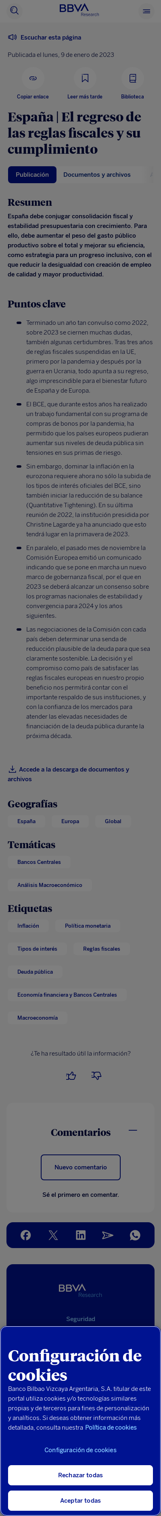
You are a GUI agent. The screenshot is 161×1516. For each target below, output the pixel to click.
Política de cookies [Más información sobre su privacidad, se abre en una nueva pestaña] (111, 1427)
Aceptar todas (80, 1500)
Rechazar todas (80, 1475)
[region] (80, 1421)
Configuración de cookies (80, 1450)
